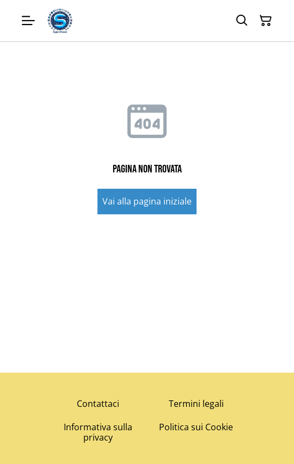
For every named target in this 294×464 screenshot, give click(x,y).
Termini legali (196, 404)
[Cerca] (242, 21)
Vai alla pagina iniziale (147, 201)
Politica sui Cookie (196, 427)
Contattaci (98, 404)
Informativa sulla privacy (98, 432)
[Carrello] (266, 21)
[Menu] (28, 20)
